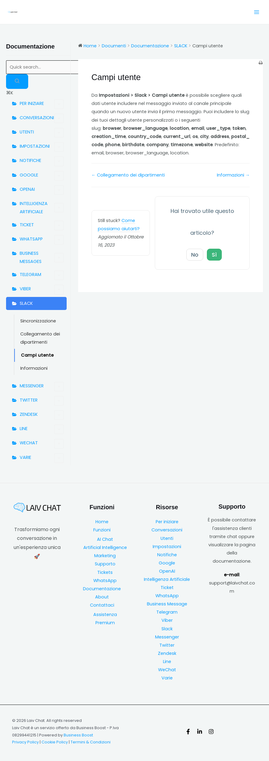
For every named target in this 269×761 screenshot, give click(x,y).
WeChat (167, 670)
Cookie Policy (55, 742)
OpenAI (167, 571)
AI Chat (105, 539)
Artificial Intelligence (105, 547)
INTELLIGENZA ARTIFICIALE (42, 207)
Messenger (167, 637)
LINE (42, 429)
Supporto (105, 564)
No (194, 254)
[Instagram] (211, 731)
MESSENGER (42, 386)
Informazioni (34, 368)
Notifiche (167, 555)
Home (101, 522)
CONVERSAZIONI (42, 118)
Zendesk (167, 653)
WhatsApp (105, 580)
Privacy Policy (25, 742)
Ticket (167, 587)
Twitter (166, 645)
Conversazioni (166, 530)
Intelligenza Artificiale (167, 579)
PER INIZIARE (42, 104)
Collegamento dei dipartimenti (40, 338)
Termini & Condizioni (91, 742)
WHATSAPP (42, 239)
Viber (167, 620)
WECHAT (42, 443)
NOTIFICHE (42, 161)
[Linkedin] (199, 731)
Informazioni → (233, 175)
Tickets (105, 572)
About (102, 597)
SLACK (26, 303)
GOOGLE (42, 175)
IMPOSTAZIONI (42, 147)
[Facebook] (188, 731)
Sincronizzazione (38, 321)
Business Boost (78, 735)
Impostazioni (167, 547)
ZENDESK (42, 415)
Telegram (167, 612)
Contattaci (102, 605)
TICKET (42, 225)
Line (167, 661)
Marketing (105, 556)
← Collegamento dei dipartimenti (128, 175)
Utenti (167, 538)
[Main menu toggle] (256, 12)
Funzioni (102, 530)
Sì (214, 254)
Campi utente (37, 355)
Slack (167, 629)
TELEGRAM (42, 275)
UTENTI (42, 132)
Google (167, 563)
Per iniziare (167, 522)
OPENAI (42, 190)
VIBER (42, 289)
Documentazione (102, 589)
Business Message (167, 604)
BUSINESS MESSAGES (42, 257)
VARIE (42, 458)
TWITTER (42, 401)
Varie (167, 678)
